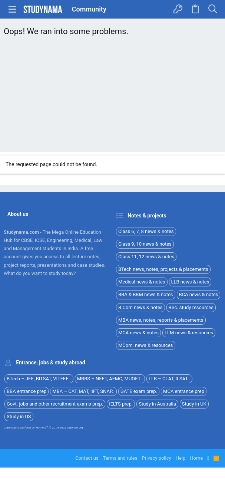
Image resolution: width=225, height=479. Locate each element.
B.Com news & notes (140, 307)
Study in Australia (157, 404)
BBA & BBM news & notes (145, 294)
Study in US (19, 416)
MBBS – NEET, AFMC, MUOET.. (110, 378)
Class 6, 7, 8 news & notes (146, 231)
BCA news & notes (198, 294)
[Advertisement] (112, 96)
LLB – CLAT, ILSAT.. (169, 378)
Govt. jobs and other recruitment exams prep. (55, 404)
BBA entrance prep (26, 391)
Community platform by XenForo (44, 427)
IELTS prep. (121, 404)
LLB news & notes (190, 282)
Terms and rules (120, 458)
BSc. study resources (191, 307)
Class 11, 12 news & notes (146, 256)
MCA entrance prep (183, 391)
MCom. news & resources (145, 345)
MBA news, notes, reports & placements (161, 320)
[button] (12, 9)
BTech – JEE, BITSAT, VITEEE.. (39, 378)
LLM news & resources (189, 332)
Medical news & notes (141, 282)
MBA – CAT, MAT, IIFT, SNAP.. (83, 391)
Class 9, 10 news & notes (145, 244)
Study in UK (194, 404)
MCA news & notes (138, 332)
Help (181, 458)
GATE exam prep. (138, 391)
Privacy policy (156, 458)
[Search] (212, 9)
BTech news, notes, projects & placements (163, 269)
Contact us (87, 458)
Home (196, 458)
